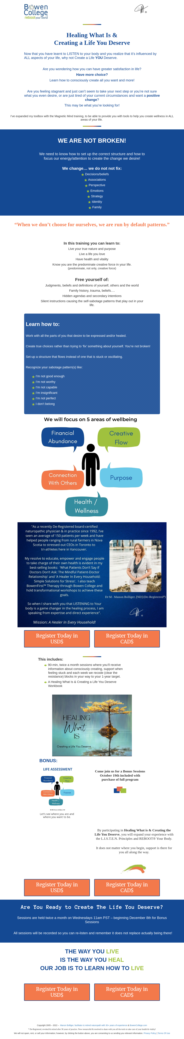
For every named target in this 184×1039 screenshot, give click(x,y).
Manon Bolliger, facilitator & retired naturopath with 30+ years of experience (93, 1025)
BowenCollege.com (138, 1025)
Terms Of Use (164, 1033)
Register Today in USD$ (57, 639)
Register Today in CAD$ (127, 639)
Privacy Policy (150, 1033)
